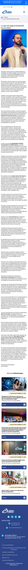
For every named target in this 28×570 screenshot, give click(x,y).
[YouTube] (12, 517)
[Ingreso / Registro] (8, 6)
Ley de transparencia (8, 545)
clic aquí (26, 2)
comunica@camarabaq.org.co (15, 527)
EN (24, 6)
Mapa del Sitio (5, 557)
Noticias (6, 17)
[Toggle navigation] (24, 12)
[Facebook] (8, 517)
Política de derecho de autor (9, 555)
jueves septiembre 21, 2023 (7, 68)
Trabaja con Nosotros (8, 560)
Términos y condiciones (8, 552)
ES (24, 7)
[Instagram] (16, 517)
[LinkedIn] (19, 517)
